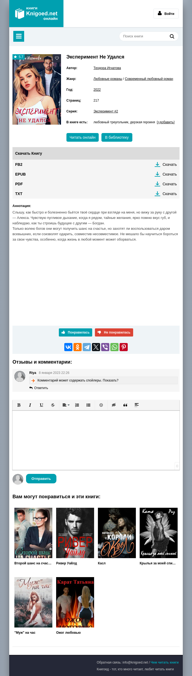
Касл (101, 563)
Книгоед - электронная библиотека (36, 13)
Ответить (41, 388)
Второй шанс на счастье (33, 563)
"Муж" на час (25, 633)
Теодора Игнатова (107, 68)
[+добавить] (165, 122)
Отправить (41, 479)
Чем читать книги (165, 662)
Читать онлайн (83, 137)
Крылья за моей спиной (159, 563)
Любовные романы (108, 79)
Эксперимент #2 (106, 111)
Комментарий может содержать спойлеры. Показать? (77, 380)
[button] (19, 405)
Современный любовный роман (149, 79)
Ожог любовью (68, 633)
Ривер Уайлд (66, 563)
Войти (166, 13)
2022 (97, 90)
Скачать (170, 164)
